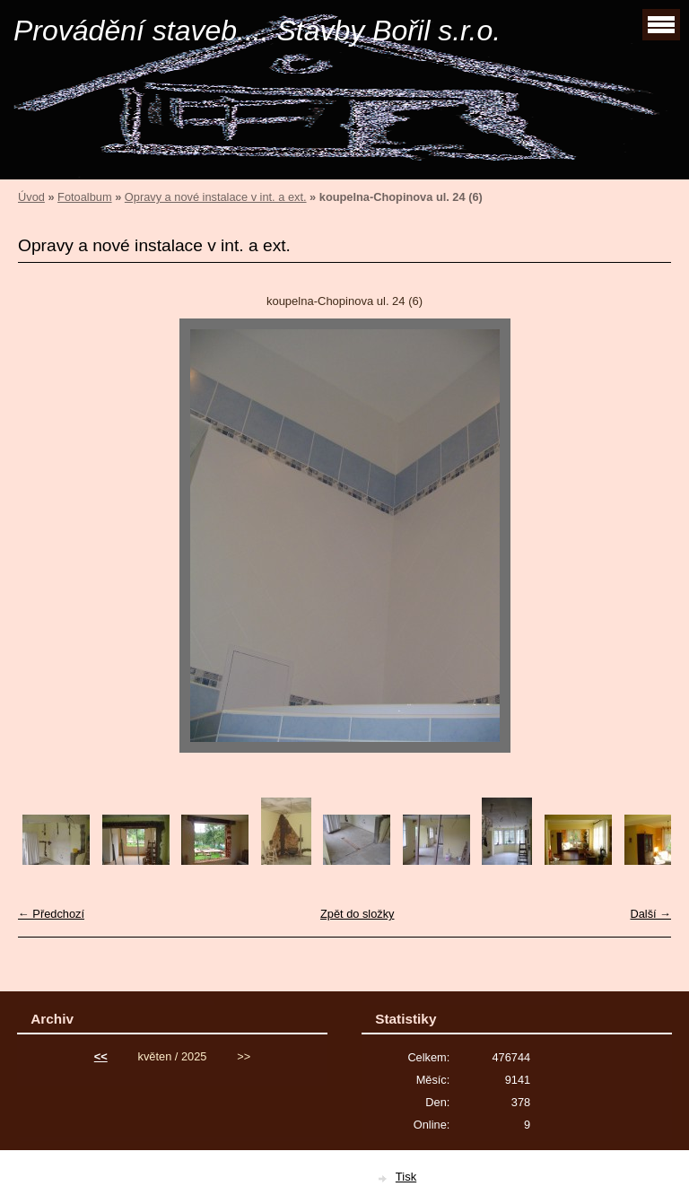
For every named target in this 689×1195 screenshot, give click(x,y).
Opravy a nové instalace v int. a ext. (216, 197)
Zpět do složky (357, 913)
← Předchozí (51, 913)
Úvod (31, 197)
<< (101, 1056)
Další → (650, 913)
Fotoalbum (84, 197)
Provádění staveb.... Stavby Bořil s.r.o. (257, 30)
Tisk (406, 1176)
